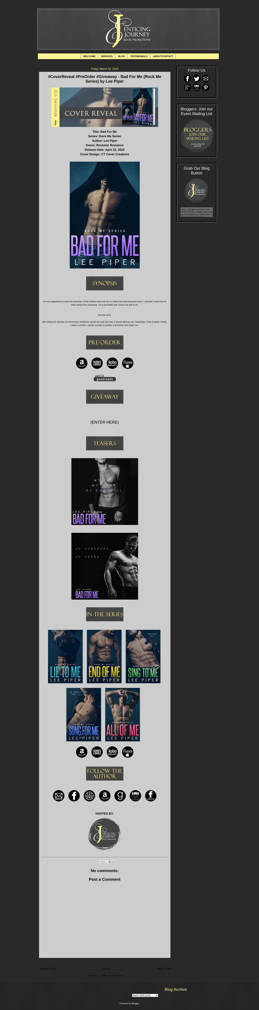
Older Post (164, 968)
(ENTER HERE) (104, 422)
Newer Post (48, 968)
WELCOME (89, 56)
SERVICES (107, 56)
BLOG (121, 56)
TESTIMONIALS (139, 56)
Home (106, 968)
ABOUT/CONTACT (163, 56)
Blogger (135, 1003)
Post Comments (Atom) (112, 975)
